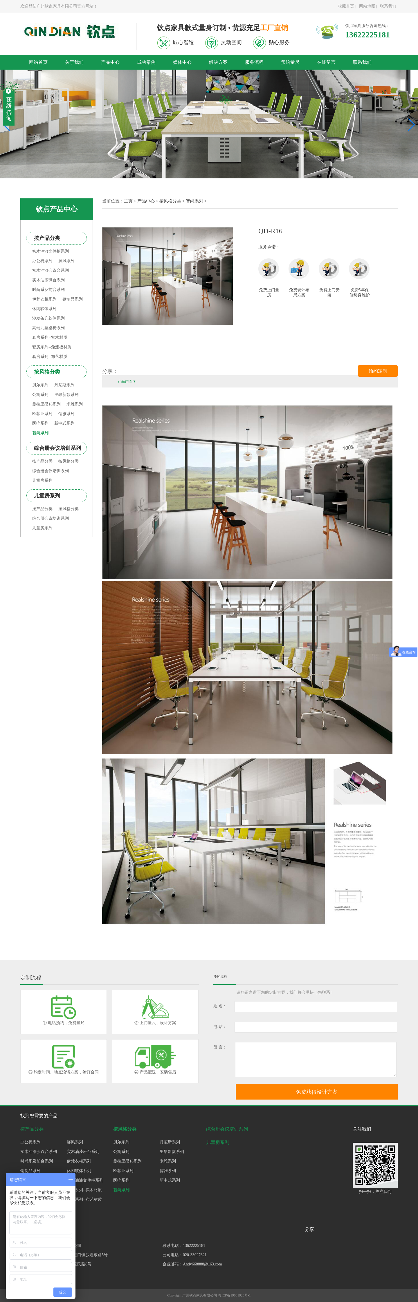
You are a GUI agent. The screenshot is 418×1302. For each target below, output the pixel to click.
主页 (128, 201)
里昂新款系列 (66, 394)
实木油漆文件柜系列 (50, 251)
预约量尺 (290, 62)
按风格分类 (68, 461)
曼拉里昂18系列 (46, 404)
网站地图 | (368, 6)
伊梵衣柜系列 (44, 299)
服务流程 (254, 62)
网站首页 (38, 62)
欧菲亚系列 (42, 414)
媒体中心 (182, 62)
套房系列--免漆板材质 (51, 347)
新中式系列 (64, 423)
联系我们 (388, 6)
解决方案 (218, 62)
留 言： (220, 1047)
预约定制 (378, 370)
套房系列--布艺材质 (49, 356)
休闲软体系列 (44, 309)
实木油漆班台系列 (48, 280)
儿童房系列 (42, 480)
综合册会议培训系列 (50, 471)
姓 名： (220, 1006)
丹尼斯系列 (64, 385)
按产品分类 (42, 461)
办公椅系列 (42, 261)
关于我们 (74, 62)
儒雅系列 (66, 414)
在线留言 (326, 62)
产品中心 (110, 62)
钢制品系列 (72, 299)
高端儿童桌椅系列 (48, 328)
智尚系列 (40, 433)
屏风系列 (66, 261)
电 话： (220, 1026)
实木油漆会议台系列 (50, 270)
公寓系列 (40, 394)
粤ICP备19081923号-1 (234, 1295)
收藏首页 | (347, 6)
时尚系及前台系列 (48, 289)
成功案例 (146, 62)
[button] (411, 124)
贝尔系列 (40, 385)
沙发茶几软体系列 (48, 318)
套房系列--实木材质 (49, 337)
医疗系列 (40, 423)
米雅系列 (74, 404)
